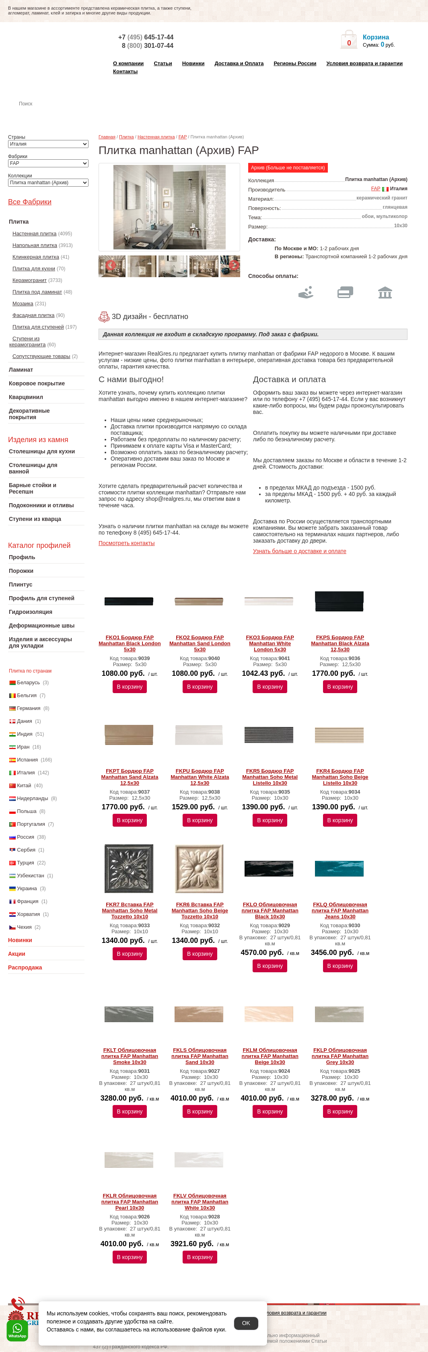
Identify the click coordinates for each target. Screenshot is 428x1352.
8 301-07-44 (147, 45)
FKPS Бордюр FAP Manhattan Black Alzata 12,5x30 (340, 643)
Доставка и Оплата (238, 63)
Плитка (126, 136)
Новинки (193, 63)
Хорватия (28, 914)
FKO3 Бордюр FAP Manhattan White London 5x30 (270, 643)
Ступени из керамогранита (27, 341)
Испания (27, 760)
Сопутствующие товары (41, 356)
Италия (26, 773)
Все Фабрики (29, 202)
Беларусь (28, 682)
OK (246, 1323)
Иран (23, 747)
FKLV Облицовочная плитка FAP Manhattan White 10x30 (199, 1202)
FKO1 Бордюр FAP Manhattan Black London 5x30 (130, 643)
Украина (27, 888)
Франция (27, 901)
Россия (25, 837)
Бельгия (27, 695)
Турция (25, 863)
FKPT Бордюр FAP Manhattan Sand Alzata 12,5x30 (129, 777)
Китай (24, 785)
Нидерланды (32, 798)
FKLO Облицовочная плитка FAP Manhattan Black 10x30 (269, 910)
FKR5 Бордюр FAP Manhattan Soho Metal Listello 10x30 (270, 777)
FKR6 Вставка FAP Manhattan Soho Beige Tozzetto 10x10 (200, 910)
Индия (24, 734)
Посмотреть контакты (127, 543)
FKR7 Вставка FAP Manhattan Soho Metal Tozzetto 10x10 (130, 910)
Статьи (163, 63)
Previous (109, 263)
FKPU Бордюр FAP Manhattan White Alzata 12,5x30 (200, 777)
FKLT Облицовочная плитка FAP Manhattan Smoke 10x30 (129, 1056)
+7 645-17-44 (145, 37)
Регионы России (295, 63)
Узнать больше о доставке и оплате (299, 551)
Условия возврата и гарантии (364, 63)
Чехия (24, 927)
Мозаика (22, 303)
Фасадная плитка (33, 315)
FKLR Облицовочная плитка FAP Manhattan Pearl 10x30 (129, 1202)
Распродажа (25, 967)
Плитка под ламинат (37, 292)
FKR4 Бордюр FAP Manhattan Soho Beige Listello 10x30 (340, 777)
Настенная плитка (55, 115)
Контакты (125, 71)
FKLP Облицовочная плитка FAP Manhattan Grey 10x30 (340, 1056)
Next (232, 263)
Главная (107, 136)
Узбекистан (30, 876)
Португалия (31, 824)
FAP (183, 136)
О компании (128, 63)
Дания (24, 721)
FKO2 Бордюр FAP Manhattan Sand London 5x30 (199, 643)
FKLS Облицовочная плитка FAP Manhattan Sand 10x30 (199, 1056)
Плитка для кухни (33, 268)
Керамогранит (29, 280)
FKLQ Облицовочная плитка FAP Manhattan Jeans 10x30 (340, 910)
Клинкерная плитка (35, 257)
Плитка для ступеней (38, 327)
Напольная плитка (34, 245)
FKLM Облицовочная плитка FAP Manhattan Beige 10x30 (269, 1056)
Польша (26, 811)
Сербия (26, 850)
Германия (28, 708)
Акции (16, 954)
